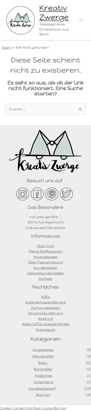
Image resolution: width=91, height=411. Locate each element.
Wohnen (43, 395)
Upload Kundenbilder (45, 273)
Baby (42, 363)
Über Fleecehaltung (45, 262)
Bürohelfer (43, 369)
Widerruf (45, 319)
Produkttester (45, 257)
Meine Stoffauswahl (45, 251)
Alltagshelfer (43, 356)
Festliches (43, 376)
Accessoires (43, 350)
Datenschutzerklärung (45, 302)
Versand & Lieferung (45, 313)
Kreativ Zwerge (54, 12)
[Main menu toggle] (81, 20)
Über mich (45, 246)
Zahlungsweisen (45, 308)
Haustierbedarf (42, 388)
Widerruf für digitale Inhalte (45, 324)
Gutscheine (43, 382)
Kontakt (45, 279)
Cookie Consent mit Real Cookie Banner (33, 408)
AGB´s (45, 297)
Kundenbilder (46, 268)
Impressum (45, 330)
